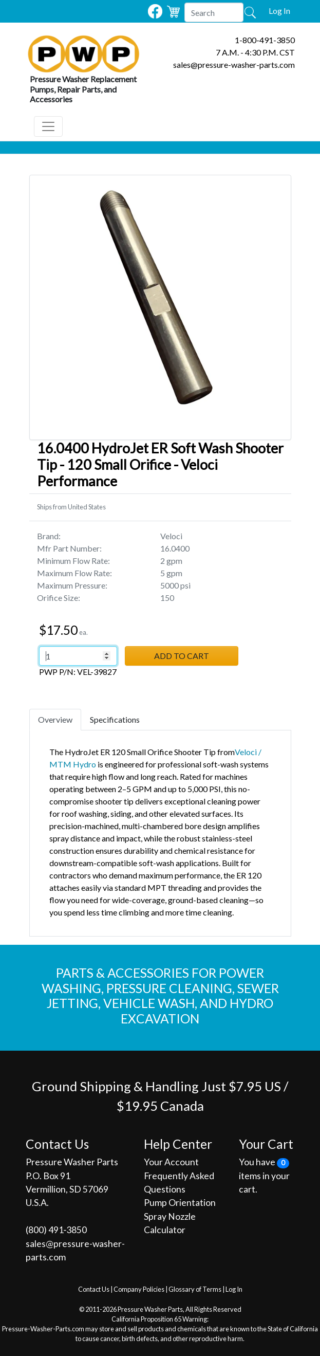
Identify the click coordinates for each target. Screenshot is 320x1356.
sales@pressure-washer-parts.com (234, 64)
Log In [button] (279, 10)
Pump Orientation (180, 1202)
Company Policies (139, 1289)
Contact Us (93, 1289)
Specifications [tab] (115, 719)
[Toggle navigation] (48, 126)
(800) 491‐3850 (56, 1229)
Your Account (171, 1162)
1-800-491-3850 (265, 40)
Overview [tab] (55, 719)
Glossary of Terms (194, 1289)
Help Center (178, 1144)
